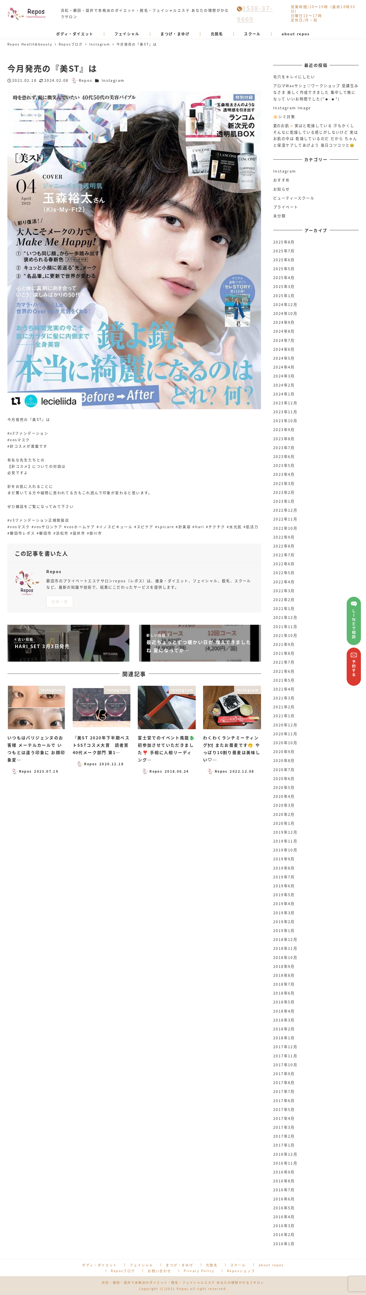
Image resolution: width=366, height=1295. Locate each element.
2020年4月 (284, 796)
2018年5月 (284, 1001)
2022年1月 (284, 608)
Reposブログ (123, 1270)
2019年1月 (284, 930)
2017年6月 (284, 1100)
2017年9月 (284, 1073)
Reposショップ (241, 1270)
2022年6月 (284, 563)
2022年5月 (284, 572)
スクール (238, 1264)
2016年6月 (284, 1198)
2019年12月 (285, 832)
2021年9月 (284, 644)
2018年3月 (284, 1020)
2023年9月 (284, 429)
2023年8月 (284, 438)
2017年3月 (284, 1127)
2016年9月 (284, 1172)
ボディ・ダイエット (99, 1264)
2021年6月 (284, 671)
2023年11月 (285, 411)
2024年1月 (284, 394)
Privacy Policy (199, 1270)
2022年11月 (285, 519)
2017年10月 (285, 1064)
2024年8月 (284, 331)
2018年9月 (284, 966)
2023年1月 (284, 501)
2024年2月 (284, 385)
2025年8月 (284, 242)
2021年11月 (285, 626)
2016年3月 (284, 1225)
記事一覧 (60, 601)
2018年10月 (285, 957)
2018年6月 (284, 993)
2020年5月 (284, 787)
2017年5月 (284, 1109)
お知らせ (281, 189)
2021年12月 (285, 617)
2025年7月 (284, 250)
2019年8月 (284, 868)
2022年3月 (284, 590)
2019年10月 (285, 849)
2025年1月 (284, 295)
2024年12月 (285, 304)
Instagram (113, 80)
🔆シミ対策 (284, 116)
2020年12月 (285, 724)
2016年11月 (285, 1163)
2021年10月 (285, 635)
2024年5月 (284, 358)
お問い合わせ (159, 1270)
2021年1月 (284, 715)
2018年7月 (284, 984)
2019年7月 (284, 876)
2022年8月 (284, 546)
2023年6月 (284, 456)
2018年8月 (284, 975)
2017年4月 (284, 1118)
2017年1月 (284, 1145)
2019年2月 (284, 921)
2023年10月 (285, 420)
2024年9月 (284, 322)
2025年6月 (284, 259)
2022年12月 (285, 510)
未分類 (279, 215)
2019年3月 (284, 912)
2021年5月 (284, 680)
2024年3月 (284, 375)
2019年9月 (284, 858)
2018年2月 (284, 1028)
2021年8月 (284, 653)
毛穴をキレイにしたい (294, 76)
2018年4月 (284, 1011)
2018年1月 (284, 1037)
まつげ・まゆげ (179, 1264)
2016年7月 (284, 1189)
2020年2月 (284, 814)
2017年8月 (284, 1082)
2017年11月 (285, 1055)
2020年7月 (284, 769)
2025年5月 (284, 268)
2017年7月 (284, 1091)
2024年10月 (285, 313)
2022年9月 (284, 537)
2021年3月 (284, 697)
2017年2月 (284, 1136)
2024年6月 (284, 349)
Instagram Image (292, 107)
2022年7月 (284, 554)
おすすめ (281, 179)
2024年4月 (284, 367)
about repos (271, 1264)
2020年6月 (284, 778)
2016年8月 (284, 1180)
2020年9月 (284, 751)
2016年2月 (284, 1234)
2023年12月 (285, 402)
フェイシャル (141, 1264)
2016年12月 (285, 1154)
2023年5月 (284, 465)
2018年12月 (285, 939)
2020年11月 (285, 733)
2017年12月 (285, 1046)
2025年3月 (284, 286)
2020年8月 (284, 760)
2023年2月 (284, 492)
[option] (134, 250)
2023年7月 (284, 447)
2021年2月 (284, 706)
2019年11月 (285, 841)
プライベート (285, 206)
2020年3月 (284, 805)
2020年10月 (285, 742)
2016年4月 (284, 1216)
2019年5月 (284, 894)
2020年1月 (284, 823)
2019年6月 (284, 885)
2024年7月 (284, 340)
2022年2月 (284, 599)
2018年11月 (285, 948)
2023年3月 (284, 483)
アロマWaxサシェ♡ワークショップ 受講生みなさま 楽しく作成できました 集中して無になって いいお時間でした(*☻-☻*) (316, 92)
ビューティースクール (293, 198)
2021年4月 (284, 689)
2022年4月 (284, 581)
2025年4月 (284, 277)
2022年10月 (285, 528)
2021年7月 (284, 662)
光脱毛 (212, 1264)
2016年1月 (284, 1243)
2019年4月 (284, 903)
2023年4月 (284, 474)
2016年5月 (284, 1207)
